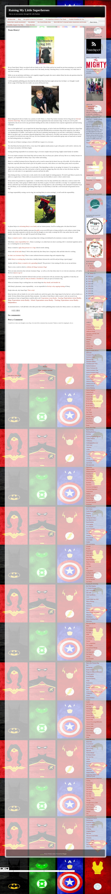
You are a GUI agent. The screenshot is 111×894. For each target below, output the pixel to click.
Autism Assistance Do (91, 368)
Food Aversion (90, 522)
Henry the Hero (30, 25)
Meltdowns (89, 606)
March (91, 266)
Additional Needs (90, 331)
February (92, 271)
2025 (89, 276)
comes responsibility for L (22, 242)
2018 (89, 293)
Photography (89, 667)
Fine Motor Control (91, 520)
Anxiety (88, 344)
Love (87, 597)
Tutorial (88, 811)
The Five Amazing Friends (93, 789)
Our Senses (89, 654)
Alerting (88, 339)
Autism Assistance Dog (92, 370)
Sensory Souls (89, 726)
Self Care (88, 706)
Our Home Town (90, 652)
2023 (89, 281)
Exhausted (88, 504)
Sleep (87, 737)
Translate (97, 180)
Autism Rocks (89, 392)
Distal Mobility (90, 476)
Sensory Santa (89, 724)
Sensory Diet (89, 715)
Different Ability (90, 469)
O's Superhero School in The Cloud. (56, 19)
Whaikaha (88, 837)
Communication (90, 451)
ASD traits (89, 352)
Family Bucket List (91, 511)
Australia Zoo (89, 359)
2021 (89, 286)
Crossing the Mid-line (91, 460)
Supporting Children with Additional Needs (92, 775)
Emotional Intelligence (92, 487)
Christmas (88, 447)
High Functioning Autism (92, 562)
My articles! (31, 22)
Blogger (65, 853)
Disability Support (90, 473)
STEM (88, 759)
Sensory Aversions (90, 710)
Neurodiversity (90, 636)
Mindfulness (89, 617)
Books (87, 425)
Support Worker (90, 772)
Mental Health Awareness (92, 612)
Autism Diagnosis (90, 377)
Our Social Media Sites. (44, 22)
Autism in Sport (90, 381)
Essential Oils (89, 500)
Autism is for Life (90, 383)
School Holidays (90, 697)
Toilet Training (90, 804)
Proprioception (90, 674)
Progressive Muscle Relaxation (94, 672)
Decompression (90, 465)
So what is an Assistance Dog (16, 255)
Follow (88, 184)
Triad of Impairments (91, 809)
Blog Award (89, 418)
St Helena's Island (90, 755)
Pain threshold (89, 658)
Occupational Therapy (91, 647)
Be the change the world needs (94, 401)
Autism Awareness (91, 374)
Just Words (89, 581)
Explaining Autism (91, 506)
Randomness (89, 683)
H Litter (88, 548)
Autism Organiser (90, 390)
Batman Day (89, 399)
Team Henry (89, 785)
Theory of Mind (90, 798)
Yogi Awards (89, 844)
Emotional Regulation (91, 489)
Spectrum (88, 750)
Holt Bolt (88, 566)
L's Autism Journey (91, 588)
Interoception (89, 577)
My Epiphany (89, 630)
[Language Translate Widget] (95, 178)
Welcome (88, 833)
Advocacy (88, 337)
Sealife (88, 702)
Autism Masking (90, 388)
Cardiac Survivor (90, 438)
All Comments (91, 170)
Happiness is (89, 550)
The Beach (89, 787)
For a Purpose (89, 526)
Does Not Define (90, 478)
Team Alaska (89, 783)
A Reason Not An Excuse (92, 327)
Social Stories (89, 744)
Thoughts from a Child (92, 802)
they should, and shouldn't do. (52, 282)
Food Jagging (89, 524)
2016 (89, 298)
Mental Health (89, 610)
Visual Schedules (90, 824)
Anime (88, 341)
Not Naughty (89, 645)
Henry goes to (89, 553)
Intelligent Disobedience (92, 573)
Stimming (88, 763)
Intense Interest (90, 575)
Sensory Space (90, 728)
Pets (87, 665)
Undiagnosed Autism (91, 818)
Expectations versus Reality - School (23, 300)
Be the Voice (89, 405)
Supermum (89, 770)
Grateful (88, 546)
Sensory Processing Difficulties (94, 722)
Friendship (89, 531)
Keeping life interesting (92, 584)
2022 (89, 283)
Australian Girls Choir (91, 363)
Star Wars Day (89, 757)
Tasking (88, 780)
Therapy (88, 800)
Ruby (87, 689)
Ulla (87, 813)
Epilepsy (88, 493)
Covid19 (88, 456)
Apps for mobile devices (92, 350)
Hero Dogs (89, 557)
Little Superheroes (90, 595)
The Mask (88, 793)
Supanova (88, 768)
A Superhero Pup (90, 329)
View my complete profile (92, 142)
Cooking (88, 454)
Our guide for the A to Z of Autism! (33, 19)
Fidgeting (88, 515)
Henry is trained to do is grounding (27, 263)
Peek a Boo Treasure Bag (92, 663)
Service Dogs (89, 730)
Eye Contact (89, 509)
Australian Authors (91, 361)
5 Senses (88, 324)
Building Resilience (91, 432)
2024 (89, 279)
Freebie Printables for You (76, 19)
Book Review (89, 423)
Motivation (89, 621)
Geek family (89, 539)
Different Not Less (91, 471)
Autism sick (89, 394)
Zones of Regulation (91, 846)
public (38, 230)
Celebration (89, 440)
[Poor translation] (6, 868)
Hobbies (88, 564)
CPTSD (88, 458)
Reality (88, 685)
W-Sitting (88, 829)
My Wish (88, 632)
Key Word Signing (91, 586)
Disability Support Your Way (15, 25)
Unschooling (89, 820)
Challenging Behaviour (92, 443)
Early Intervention (90, 480)
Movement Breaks (90, 623)
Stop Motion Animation (92, 766)
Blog (19, 19)
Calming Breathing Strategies (93, 436)
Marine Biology (90, 601)
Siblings (88, 735)
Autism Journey (90, 385)
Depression (89, 467)
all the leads (18, 251)
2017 (89, 296)
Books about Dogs (90, 427)
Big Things (89, 412)
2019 (89, 291)
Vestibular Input (90, 822)
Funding (88, 535)
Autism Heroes (90, 379)
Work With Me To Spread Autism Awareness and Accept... (70, 22)
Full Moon (89, 533)
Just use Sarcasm (90, 579)
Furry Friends (89, 537)
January (92, 273)
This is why (31, 290)
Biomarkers (89, 414)
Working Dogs (90, 842)
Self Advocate (89, 704)
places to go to (18, 273)
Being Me (88, 410)
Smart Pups (89, 741)
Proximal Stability (90, 678)
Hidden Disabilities (91, 559)
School (88, 695)
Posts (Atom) (18, 375)
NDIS (87, 634)
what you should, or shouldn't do (34, 278)
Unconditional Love (91, 816)
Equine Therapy (90, 498)
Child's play (89, 445)
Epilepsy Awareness (91, 495)
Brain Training (90, 429)
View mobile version (45, 370)
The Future (89, 791)
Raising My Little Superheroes (29, 10)
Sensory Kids (89, 719)
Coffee (88, 449)
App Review (89, 348)
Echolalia (88, 482)
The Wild (88, 796)
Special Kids (89, 748)
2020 (89, 288)
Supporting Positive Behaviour (94, 778)
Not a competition (90, 643)
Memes (88, 608)
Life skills (88, 592)
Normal (88, 641)
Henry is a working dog (18, 259)
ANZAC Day (89, 346)
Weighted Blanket (90, 831)
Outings (88, 656)
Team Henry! (93, 22)
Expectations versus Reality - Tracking (48, 300)
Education (88, 484)
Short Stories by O (91, 733)
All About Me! (11, 19)
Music (87, 625)
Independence (89, 570)
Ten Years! (92, 268)
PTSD (87, 680)
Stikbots (88, 761)
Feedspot (88, 513)
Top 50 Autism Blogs (91, 807)
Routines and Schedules (92, 687)
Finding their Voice (91, 517)
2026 (89, 263)
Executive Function (91, 502)
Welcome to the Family (92, 835)
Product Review (90, 669)
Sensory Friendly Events (92, 717)
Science (88, 700)
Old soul (88, 650)
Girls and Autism (90, 544)
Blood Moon (89, 421)
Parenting (88, 661)
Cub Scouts (89, 462)
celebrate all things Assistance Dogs (36, 267)
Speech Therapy (90, 752)
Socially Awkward (90, 746)
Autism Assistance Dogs (92, 372)
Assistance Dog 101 (91, 355)
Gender (88, 542)
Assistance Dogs (90, 357)
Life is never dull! (90, 590)
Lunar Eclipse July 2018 (92, 599)
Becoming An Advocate (92, 407)
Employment (89, 491)
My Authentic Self (90, 628)
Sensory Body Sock (91, 713)
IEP (87, 568)
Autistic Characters (91, 396)
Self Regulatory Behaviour (93, 708)
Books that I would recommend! (16, 22)
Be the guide (89, 403)
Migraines (88, 614)
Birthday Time (90, 416)
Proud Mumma (90, 676)
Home (45, 367)
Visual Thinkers (90, 827)
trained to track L (18, 238)
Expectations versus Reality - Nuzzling (52, 298)
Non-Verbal (89, 639)
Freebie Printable (90, 529)
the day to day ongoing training (56, 286)
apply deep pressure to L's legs (27, 247)
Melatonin (88, 603)
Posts (89, 167)
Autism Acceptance (91, 366)
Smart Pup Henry (90, 739)
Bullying (88, 434)
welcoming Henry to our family (28, 226)
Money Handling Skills (92, 619)
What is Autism (90, 840)
